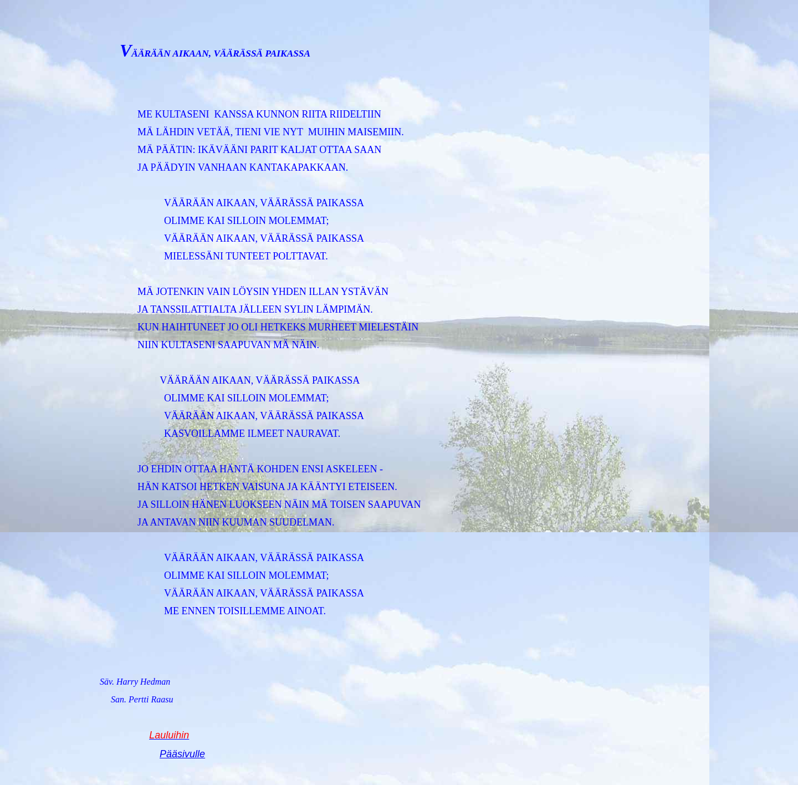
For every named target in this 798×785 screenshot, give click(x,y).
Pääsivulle (182, 753)
